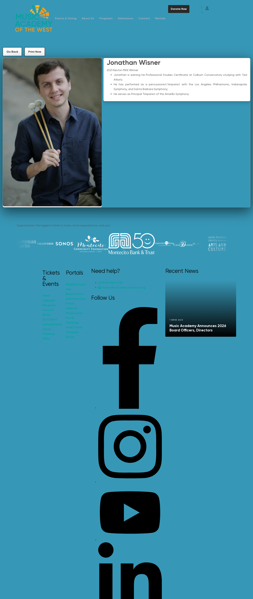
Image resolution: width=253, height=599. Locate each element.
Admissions (125, 18)
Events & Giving (65, 18)
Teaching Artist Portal (74, 325)
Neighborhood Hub (76, 287)
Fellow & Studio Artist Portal (74, 313)
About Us (88, 18)
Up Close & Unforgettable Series (52, 324)
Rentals (160, 18)
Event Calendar (48, 298)
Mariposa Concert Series (48, 310)
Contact (144, 18)
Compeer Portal (72, 334)
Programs (106, 18)
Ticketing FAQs (48, 336)
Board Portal (74, 294)
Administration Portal (76, 301)
